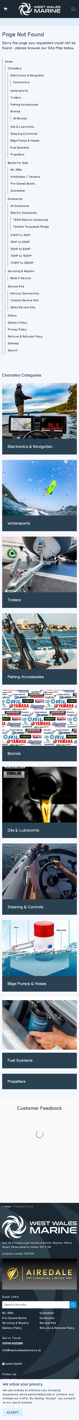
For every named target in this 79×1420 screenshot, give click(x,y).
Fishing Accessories (24, 104)
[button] (73, 1268)
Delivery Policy (17, 322)
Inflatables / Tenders (25, 176)
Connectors (21, 82)
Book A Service (20, 278)
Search (13, 350)
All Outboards (19, 206)
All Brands (20, 118)
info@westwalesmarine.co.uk (21, 1314)
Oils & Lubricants (22, 126)
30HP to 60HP (20, 249)
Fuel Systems (19, 147)
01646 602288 (12, 1307)
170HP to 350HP (22, 263)
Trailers (15, 97)
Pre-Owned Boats (22, 183)
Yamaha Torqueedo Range (31, 226)
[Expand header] (73, 9)
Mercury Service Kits (24, 293)
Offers (12, 315)
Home (9, 61)
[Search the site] (39, 1268)
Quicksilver (17, 190)
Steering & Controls (24, 133)
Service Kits (16, 286)
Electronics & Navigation (27, 75)
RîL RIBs (16, 169)
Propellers (17, 154)
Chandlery (15, 68)
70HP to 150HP (21, 255)
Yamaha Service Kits (24, 300)
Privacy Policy (17, 329)
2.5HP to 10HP (20, 235)
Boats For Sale (18, 163)
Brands (15, 111)
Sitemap (13, 343)
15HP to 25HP (20, 242)
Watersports (19, 90)
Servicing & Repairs (21, 271)
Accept (13, 1412)
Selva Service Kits (22, 307)
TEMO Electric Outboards (30, 219)
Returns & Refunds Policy (25, 336)
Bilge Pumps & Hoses (24, 140)
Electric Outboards (23, 212)
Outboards (15, 199)
